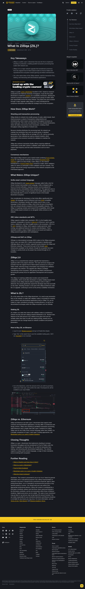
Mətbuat (21, 537)
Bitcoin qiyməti (55, 549)
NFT (37, 550)
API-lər (69, 556)
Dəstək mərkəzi (71, 551)
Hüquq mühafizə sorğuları (73, 564)
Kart (37, 539)
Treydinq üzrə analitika (73, 540)
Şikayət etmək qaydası (73, 566)
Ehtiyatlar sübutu (71, 542)
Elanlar (21, 533)
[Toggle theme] (81, 2)
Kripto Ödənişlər (39, 535)
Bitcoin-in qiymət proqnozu (57, 556)
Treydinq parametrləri (72, 560)
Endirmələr (22, 554)
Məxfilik (21, 543)
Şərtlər (21, 541)
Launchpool (38, 544)
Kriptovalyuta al (39, 531)
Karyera (21, 531)
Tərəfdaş (70, 529)
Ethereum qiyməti (55, 551)
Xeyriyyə (37, 556)
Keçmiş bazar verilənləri (73, 538)
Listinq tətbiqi (55, 533)
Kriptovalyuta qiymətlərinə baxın (58, 547)
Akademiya (38, 541)
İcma (21, 548)
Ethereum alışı (55, 571)
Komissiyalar (71, 554)
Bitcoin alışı (54, 563)
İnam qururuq (22, 544)
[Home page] (10, 3)
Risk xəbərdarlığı (23, 550)
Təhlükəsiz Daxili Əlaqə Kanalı (26, 558)
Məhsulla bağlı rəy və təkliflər (74, 552)
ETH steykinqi (39, 548)
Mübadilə (38, 529)
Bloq (21, 546)
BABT (37, 552)
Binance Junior (39, 537)
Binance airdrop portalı (73, 562)
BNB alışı (54, 565)
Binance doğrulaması (72, 558)
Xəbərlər (21, 535)
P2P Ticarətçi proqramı (57, 529)
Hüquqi (21, 539)
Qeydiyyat (74, 2)
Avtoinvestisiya (39, 546)
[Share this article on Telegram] (76, 13)
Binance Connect (55, 539)
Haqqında (22, 529)
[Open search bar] (62, 2)
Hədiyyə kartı (38, 543)
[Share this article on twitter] (67, 13)
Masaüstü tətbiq (23, 556)
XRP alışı (54, 567)
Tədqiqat (38, 554)
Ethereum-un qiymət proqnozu (58, 558)
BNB (69, 533)
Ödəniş (37, 533)
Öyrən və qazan (55, 546)
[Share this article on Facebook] (72, 13)
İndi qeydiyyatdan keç (74, 115)
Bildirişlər (21, 552)
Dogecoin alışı (55, 569)
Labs (53, 537)
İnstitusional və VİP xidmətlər (58, 535)
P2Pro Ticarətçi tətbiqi (56, 531)
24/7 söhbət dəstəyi (72, 549)
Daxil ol (67, 2)
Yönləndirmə (71, 531)
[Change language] (78, 2)
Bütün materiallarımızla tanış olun (42, 519)
